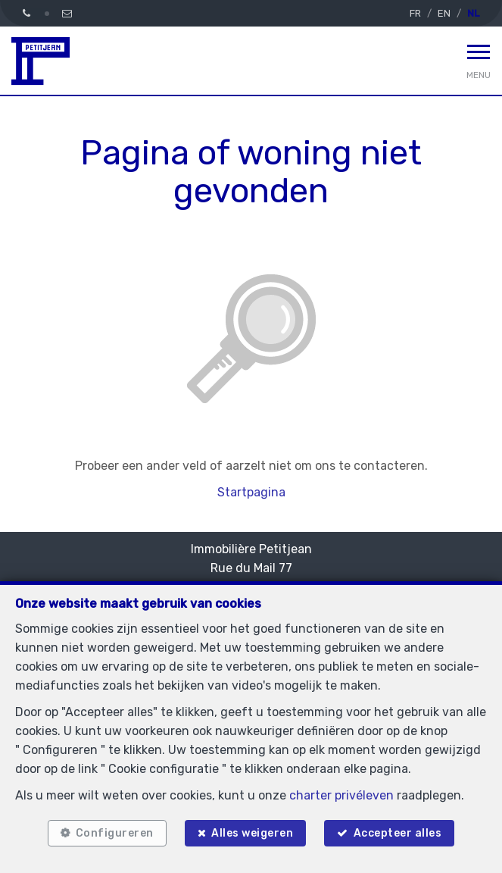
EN (444, 13)
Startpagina (251, 492)
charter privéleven (341, 795)
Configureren (115, 833)
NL (473, 13)
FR (415, 13)
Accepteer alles (398, 833)
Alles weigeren (252, 833)
